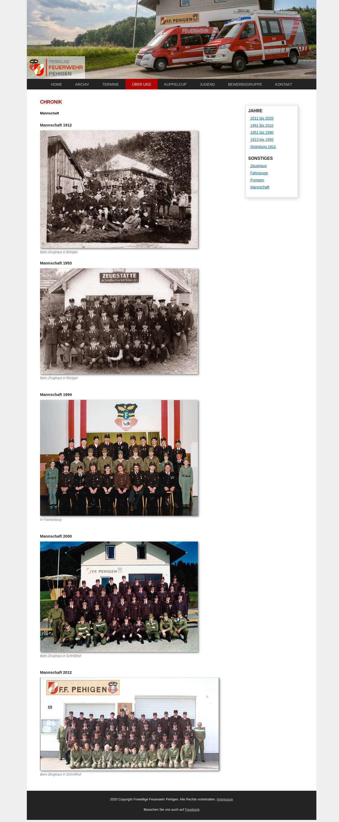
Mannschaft (259, 187)
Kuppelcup (175, 84)
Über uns (141, 84)
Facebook (192, 809)
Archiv (82, 84)
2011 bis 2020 (261, 118)
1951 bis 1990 (261, 132)
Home (56, 84)
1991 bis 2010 (261, 125)
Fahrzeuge (259, 173)
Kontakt (283, 84)
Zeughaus (258, 166)
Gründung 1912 (263, 147)
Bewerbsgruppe (245, 84)
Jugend (207, 84)
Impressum (225, 799)
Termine (110, 84)
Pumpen (257, 180)
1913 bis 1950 (261, 139)
